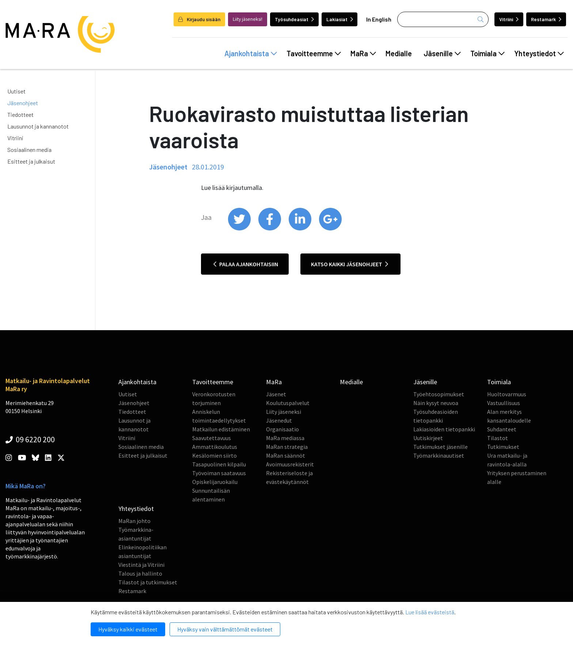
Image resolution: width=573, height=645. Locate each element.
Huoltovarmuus (506, 394)
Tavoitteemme (313, 53)
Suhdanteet (501, 429)
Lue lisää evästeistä (429, 611)
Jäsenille (442, 53)
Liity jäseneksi (283, 411)
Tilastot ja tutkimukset (147, 582)
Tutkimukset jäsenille (440, 446)
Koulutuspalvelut (288, 403)
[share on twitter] (240, 228)
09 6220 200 (30, 439)
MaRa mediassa (285, 438)
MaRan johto (134, 520)
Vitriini (509, 19)
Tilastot (497, 438)
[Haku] (443, 19)
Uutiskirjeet (428, 438)
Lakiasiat (339, 19)
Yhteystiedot (539, 53)
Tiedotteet (20, 114)
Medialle (399, 53)
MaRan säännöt (285, 455)
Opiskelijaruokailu (215, 481)
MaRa (363, 53)
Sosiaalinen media (29, 149)
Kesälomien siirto (214, 455)
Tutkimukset (503, 446)
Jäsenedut (279, 420)
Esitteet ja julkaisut (31, 161)
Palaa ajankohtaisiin (245, 264)
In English (378, 19)
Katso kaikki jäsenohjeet (349, 264)
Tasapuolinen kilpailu (219, 464)
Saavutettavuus (211, 438)
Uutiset (16, 91)
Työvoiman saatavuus (219, 473)
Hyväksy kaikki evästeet (128, 629)
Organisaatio (282, 429)
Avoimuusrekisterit (290, 464)
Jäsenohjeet (22, 102)
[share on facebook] (270, 228)
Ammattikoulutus (214, 446)
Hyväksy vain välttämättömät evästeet (225, 629)
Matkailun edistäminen (221, 429)
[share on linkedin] (300, 228)
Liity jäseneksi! (247, 19)
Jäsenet (276, 394)
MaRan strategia (287, 446)
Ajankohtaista (250, 53)
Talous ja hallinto (140, 573)
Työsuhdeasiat (294, 19)
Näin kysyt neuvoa (435, 403)
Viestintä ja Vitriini (141, 564)
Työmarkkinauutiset (438, 455)
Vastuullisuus (503, 403)
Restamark (546, 19)
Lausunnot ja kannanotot (38, 126)
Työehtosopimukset (438, 394)
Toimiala (487, 53)
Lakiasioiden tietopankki (444, 429)
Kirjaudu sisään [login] (199, 19)
